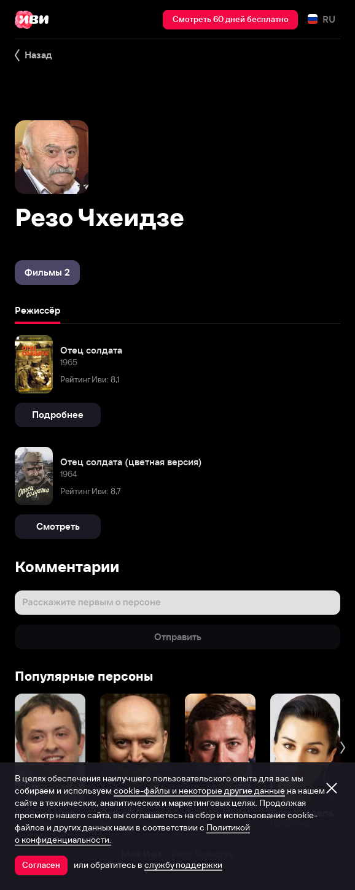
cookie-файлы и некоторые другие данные (199, 790)
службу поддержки (183, 865)
